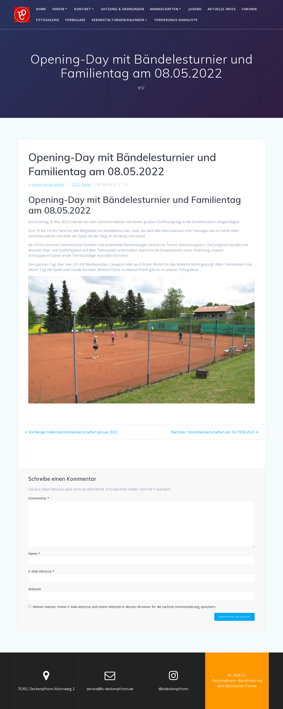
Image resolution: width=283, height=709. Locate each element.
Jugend (195, 9)
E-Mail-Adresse (41, 571)
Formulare (75, 20)
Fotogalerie (47, 20)
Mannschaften (164, 9)
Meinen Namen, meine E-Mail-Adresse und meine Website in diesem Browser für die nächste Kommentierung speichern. (124, 606)
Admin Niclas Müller (48, 184)
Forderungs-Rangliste (176, 20)
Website (34, 589)
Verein (58, 9)
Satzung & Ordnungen (122, 9)
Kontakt (82, 9)
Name (34, 553)
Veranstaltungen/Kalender (118, 20)
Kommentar (38, 498)
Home (41, 9)
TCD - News (81, 184)
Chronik (249, 9)
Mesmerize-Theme (241, 686)
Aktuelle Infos (222, 9)
